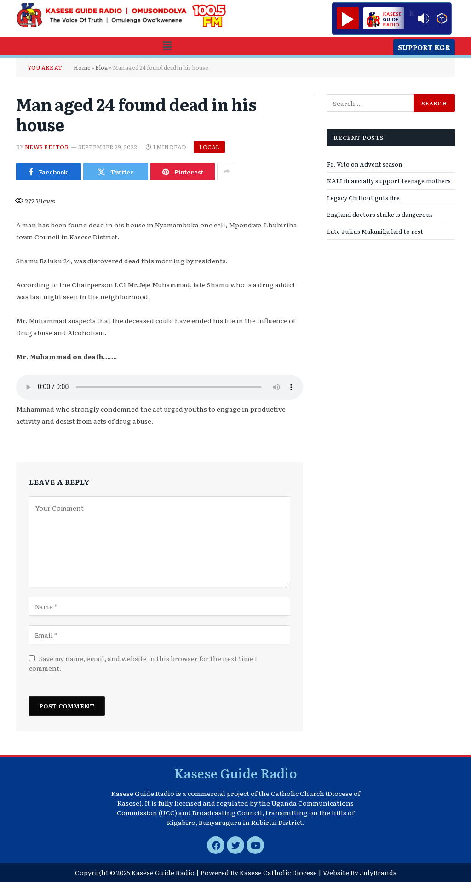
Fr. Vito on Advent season (364, 164)
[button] (167, 45)
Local (209, 147)
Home (82, 67)
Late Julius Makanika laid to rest (375, 231)
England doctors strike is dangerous (380, 214)
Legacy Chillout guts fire (363, 197)
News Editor (47, 147)
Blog (101, 67)
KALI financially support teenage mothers (389, 180)
